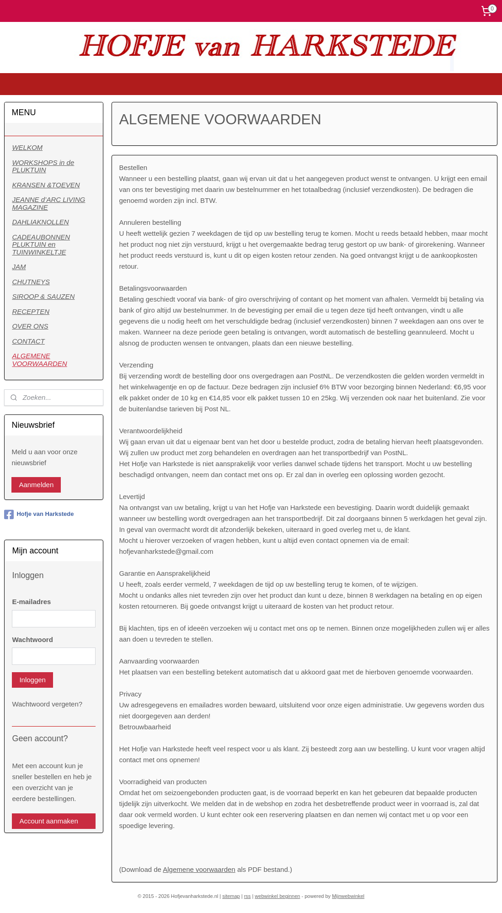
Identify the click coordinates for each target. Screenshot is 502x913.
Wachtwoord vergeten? (47, 704)
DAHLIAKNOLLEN (40, 222)
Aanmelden (36, 484)
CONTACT (28, 341)
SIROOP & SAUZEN (43, 296)
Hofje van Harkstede (39, 514)
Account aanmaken (48, 821)
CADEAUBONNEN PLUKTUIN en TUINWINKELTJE (41, 244)
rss (247, 896)
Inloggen (32, 680)
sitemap (231, 896)
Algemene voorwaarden (199, 869)
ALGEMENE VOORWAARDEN (39, 359)
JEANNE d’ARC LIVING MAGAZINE (48, 203)
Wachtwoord (32, 639)
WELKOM (27, 147)
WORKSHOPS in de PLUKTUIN (43, 166)
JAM (19, 267)
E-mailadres (31, 601)
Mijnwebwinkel (348, 896)
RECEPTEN (30, 311)
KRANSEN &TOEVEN (46, 185)
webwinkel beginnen (277, 896)
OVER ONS (30, 326)
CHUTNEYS (31, 282)
